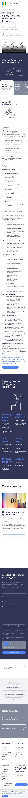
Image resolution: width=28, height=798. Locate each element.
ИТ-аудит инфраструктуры (7, 87)
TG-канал (4, 759)
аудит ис (14, 699)
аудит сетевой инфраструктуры (14, 696)
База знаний (6, 743)
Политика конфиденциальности (17, 793)
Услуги (8, 9)
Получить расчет (14, 652)
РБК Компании (5, 756)
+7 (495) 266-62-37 (14, 3)
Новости (4, 747)
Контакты (4, 776)
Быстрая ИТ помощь (6, 752)
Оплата (16, 756)
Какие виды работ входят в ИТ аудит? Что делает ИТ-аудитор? (10, 719)
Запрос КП (10, 367)
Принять (5, 795)
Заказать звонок (21, 784)
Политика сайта (5, 785)
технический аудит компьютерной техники (13, 689)
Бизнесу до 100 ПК (19, 747)
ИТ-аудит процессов (18, 87)
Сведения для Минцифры (5, 779)
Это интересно (5, 750)
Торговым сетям (18, 752)
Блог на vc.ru (5, 754)
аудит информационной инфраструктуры (14, 694)
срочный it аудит (10, 685)
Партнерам (4, 771)
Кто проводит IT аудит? (9, 728)
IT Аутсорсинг (19, 743)
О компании (5, 769)
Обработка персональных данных (7, 783)
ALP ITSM (5, 765)
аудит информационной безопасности (14, 687)
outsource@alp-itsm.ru (20, 771)
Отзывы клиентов (19, 754)
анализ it (20, 685)
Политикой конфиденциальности (17, 630)
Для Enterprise (18, 750)
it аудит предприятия (14, 682)
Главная (4, 9)
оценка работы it (14, 692)
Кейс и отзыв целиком (14, 535)
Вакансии (4, 773)
